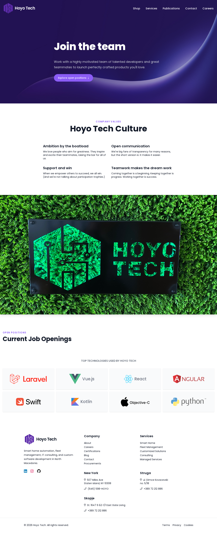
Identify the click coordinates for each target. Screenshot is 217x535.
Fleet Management (151, 447)
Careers (208, 8)
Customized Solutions (153, 451)
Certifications (92, 451)
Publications (171, 8)
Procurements (92, 463)
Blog (86, 455)
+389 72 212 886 (153, 488)
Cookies (188, 525)
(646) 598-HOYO (98, 488)
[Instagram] (32, 471)
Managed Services (151, 459)
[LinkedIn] (25, 471)
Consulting (146, 455)
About (87, 443)
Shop (136, 8)
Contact (191, 8)
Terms (166, 525)
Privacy (177, 525)
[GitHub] (39, 471)
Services (151, 8)
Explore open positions (73, 78)
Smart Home (147, 443)
